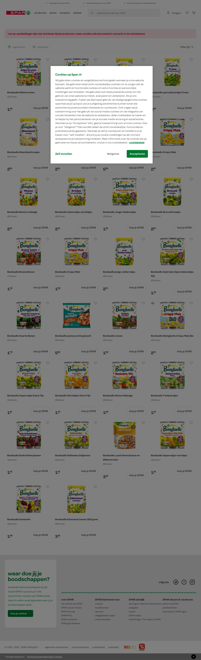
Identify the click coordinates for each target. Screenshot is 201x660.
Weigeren (113, 153)
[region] (102, 114)
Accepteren (137, 153)
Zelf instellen (63, 153)
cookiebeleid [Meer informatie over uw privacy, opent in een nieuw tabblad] (136, 142)
